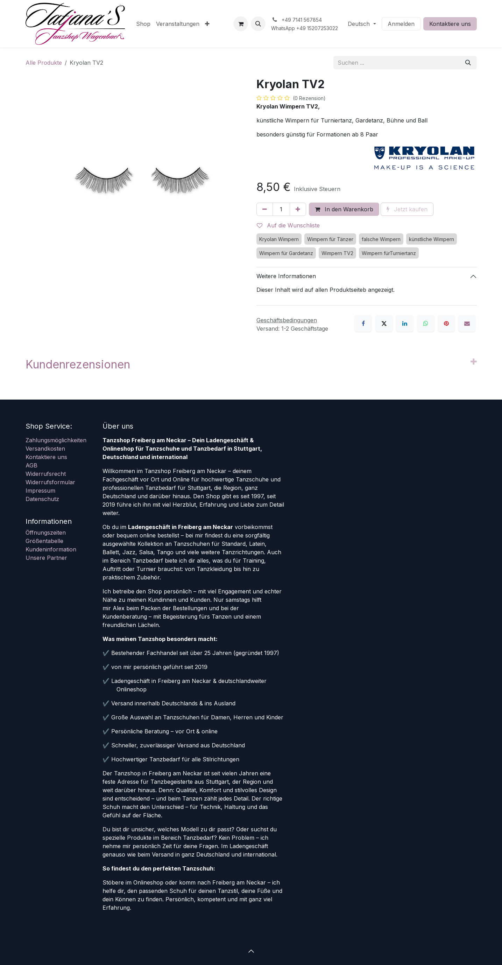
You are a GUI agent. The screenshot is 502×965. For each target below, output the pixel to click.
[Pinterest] (446, 323)
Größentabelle (44, 540)
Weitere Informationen (286, 276)
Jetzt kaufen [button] (407, 209)
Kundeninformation (51, 549)
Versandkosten (45, 448)
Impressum (40, 490)
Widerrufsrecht (46, 473)
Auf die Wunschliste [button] (288, 225)
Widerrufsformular (50, 482)
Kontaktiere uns (450, 23)
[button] (258, 23)
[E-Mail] (467, 323)
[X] (384, 323)
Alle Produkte (44, 62)
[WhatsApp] (425, 323)
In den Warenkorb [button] (344, 209)
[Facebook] (363, 323)
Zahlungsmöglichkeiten (56, 440)
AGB (31, 465)
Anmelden (401, 23)
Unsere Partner (46, 557)
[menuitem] (143, 24)
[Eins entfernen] (264, 209)
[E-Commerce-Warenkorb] (240, 23)
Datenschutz (42, 498)
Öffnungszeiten (46, 532)
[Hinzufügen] (298, 209)
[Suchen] (468, 62)
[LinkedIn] (404, 323)
